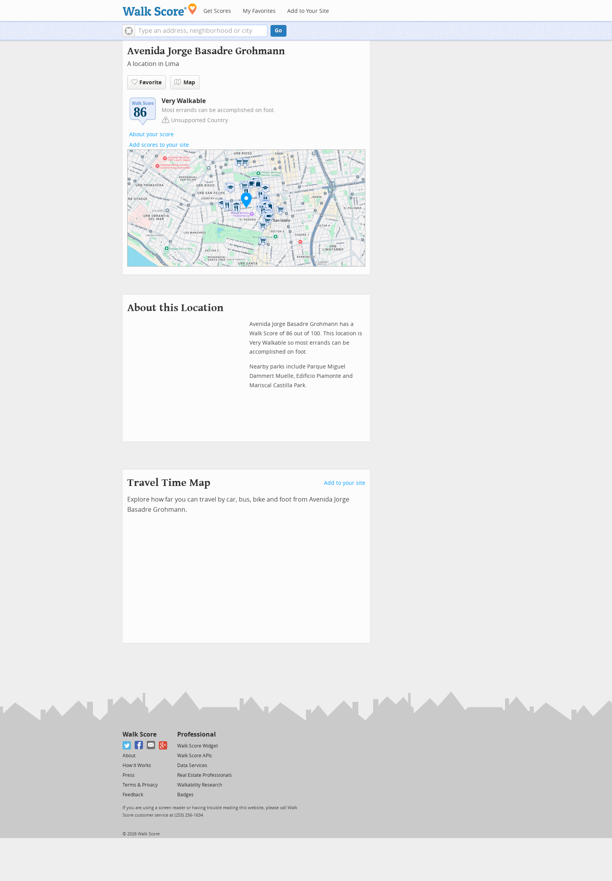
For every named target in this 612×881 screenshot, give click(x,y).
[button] (128, 31)
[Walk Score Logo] (160, 9)
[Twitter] (127, 745)
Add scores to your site (159, 145)
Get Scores (217, 11)
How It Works (137, 765)
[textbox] (201, 31)
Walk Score (140, 734)
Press (129, 775)
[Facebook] (139, 745)
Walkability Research (199, 785)
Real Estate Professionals (204, 775)
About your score (151, 134)
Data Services (192, 765)
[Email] (151, 745)
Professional (196, 734)
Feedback (133, 794)
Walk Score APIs (194, 755)
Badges (185, 794)
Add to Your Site (308, 11)
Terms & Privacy (140, 785)
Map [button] (184, 82)
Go (278, 30)
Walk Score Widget (197, 746)
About (129, 755)
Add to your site (344, 483)
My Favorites (259, 11)
